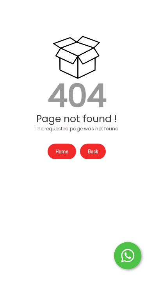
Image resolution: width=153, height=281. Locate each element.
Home (61, 151)
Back (93, 151)
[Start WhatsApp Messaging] (127, 255)
